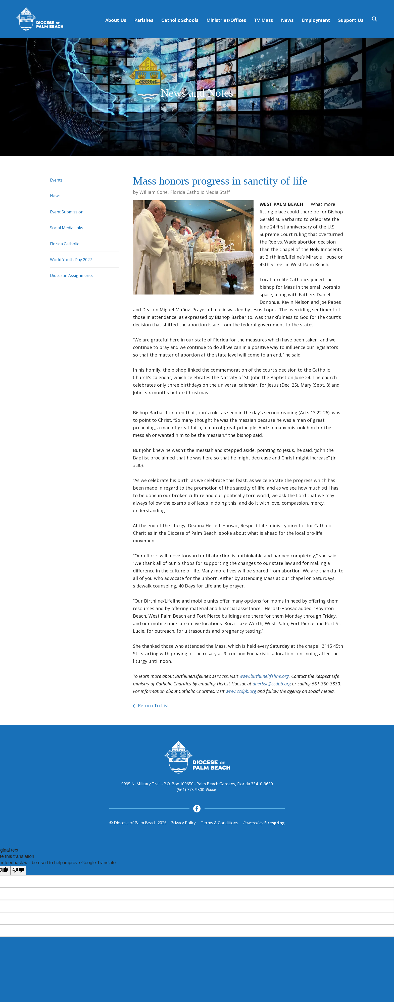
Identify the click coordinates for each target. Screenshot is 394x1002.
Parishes (143, 20)
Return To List (153, 705)
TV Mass (263, 20)
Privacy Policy (183, 823)
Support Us (350, 20)
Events (56, 180)
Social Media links (66, 227)
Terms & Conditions (219, 823)
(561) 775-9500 (190, 789)
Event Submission (66, 212)
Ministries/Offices (226, 20)
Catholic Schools (179, 20)
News (287, 20)
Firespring (274, 823)
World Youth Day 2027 (71, 259)
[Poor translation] (18, 870)
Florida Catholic (64, 244)
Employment (316, 20)
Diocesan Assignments (71, 275)
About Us (115, 20)
